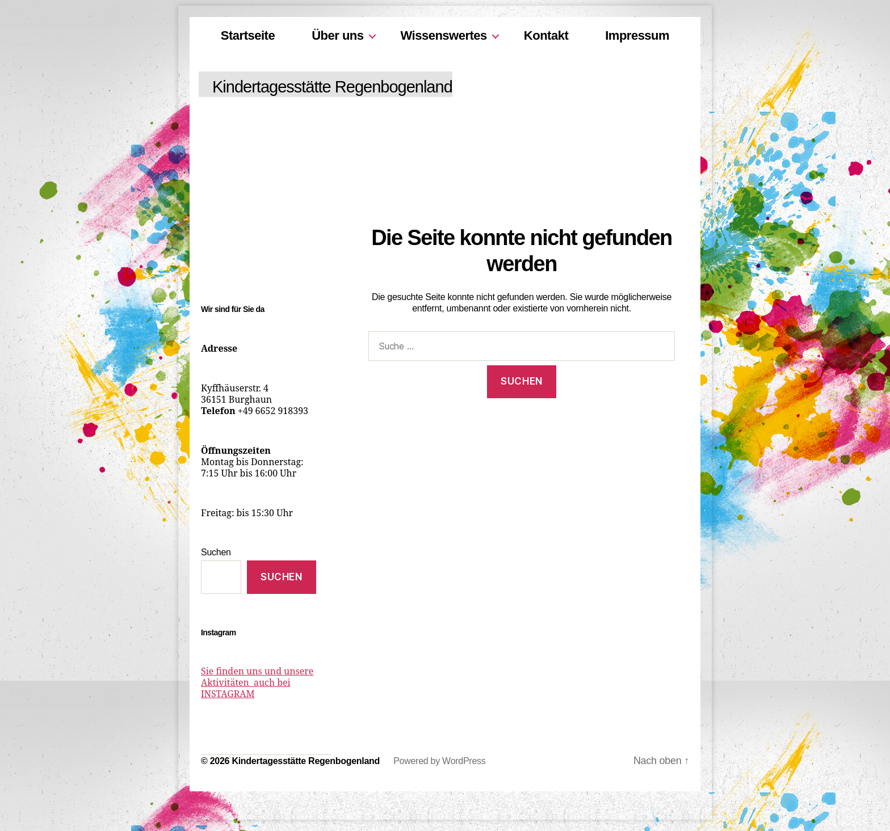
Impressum (637, 35)
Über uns (337, 35)
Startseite (248, 35)
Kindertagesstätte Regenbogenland (332, 87)
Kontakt (546, 35)
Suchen (216, 552)
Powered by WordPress (439, 761)
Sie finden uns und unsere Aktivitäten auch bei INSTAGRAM (257, 683)
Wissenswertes (444, 35)
